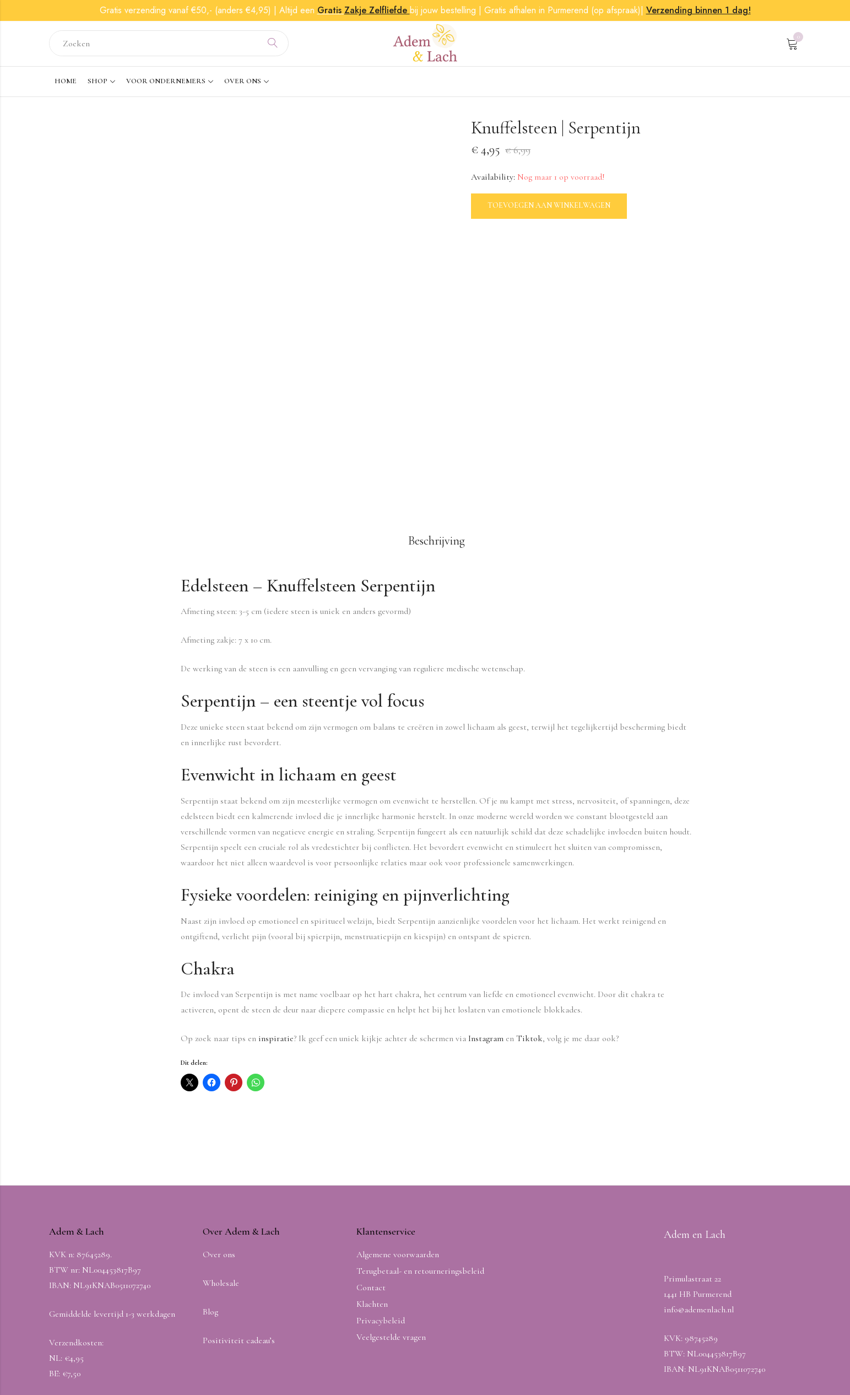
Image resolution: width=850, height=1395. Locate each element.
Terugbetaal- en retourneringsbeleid (420, 1153)
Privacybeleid (380, 1203)
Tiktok (529, 921)
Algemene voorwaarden (397, 1137)
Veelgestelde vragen (391, 1219)
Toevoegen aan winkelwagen (549, 207)
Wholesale (221, 1165)
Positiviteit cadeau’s (239, 1223)
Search (273, 44)
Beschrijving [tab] (436, 423)
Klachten (372, 1186)
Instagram (485, 921)
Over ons (219, 1137)
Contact (371, 1170)
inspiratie (276, 921)
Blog (210, 1194)
